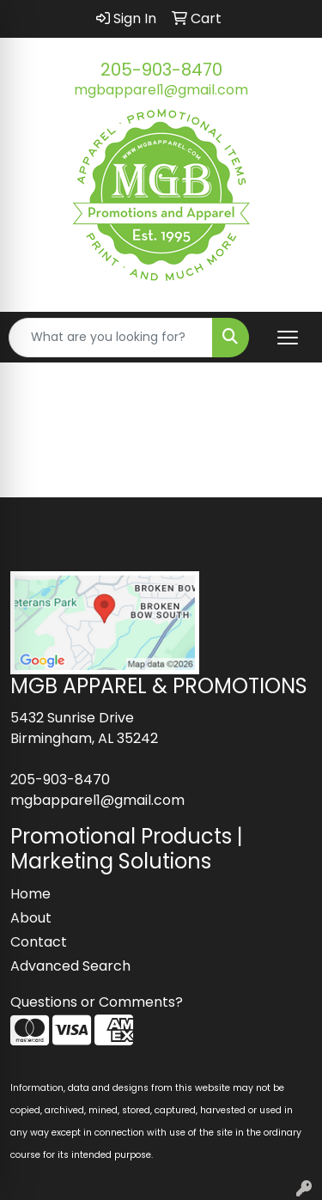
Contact (38, 942)
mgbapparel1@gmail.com (161, 90)
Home (30, 894)
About (31, 918)
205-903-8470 (161, 70)
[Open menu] (287, 337)
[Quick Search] (111, 337)
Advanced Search (70, 966)
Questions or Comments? (96, 1002)
